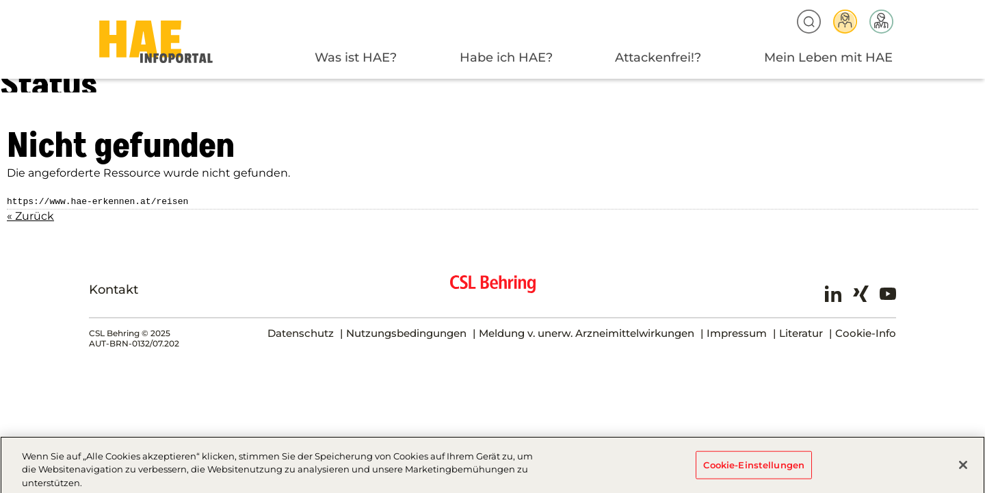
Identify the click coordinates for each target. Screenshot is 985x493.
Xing (860, 292)
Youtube (888, 292)
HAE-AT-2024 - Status (156, 42)
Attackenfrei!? (658, 57)
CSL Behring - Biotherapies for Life (493, 288)
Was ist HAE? (356, 57)
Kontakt (113, 288)
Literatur (801, 331)
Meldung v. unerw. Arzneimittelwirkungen (586, 331)
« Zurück (30, 214)
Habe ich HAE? (506, 57)
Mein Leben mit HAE (828, 57)
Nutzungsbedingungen (406, 331)
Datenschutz (300, 331)
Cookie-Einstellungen (753, 468)
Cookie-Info (865, 331)
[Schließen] (963, 468)
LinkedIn (833, 292)
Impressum (737, 331)
